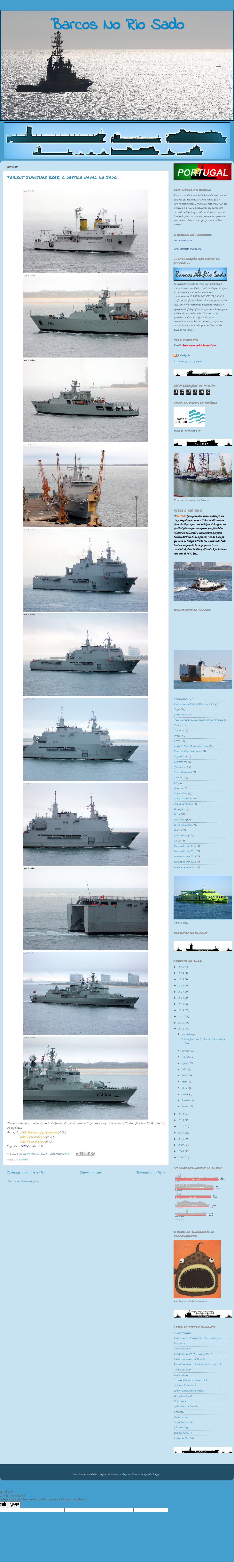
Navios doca (180, 793)
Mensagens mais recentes (26, 1172)
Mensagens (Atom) (30, 1181)
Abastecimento (182, 699)
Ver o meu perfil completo (187, 361)
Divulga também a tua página (187, 249)
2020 (181, 998)
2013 (181, 1120)
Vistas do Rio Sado (184, 1438)
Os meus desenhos (183, 804)
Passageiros (180, 809)
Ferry (177, 741)
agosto (186, 1063)
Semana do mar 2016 (185, 846)
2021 (181, 992)
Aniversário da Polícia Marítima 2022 (194, 704)
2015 (181, 1029)
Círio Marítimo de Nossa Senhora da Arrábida (198, 720)
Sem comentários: (60, 1154)
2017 (181, 1016)
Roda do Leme (181, 1417)
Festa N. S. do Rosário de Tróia (191, 746)
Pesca (177, 814)
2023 (181, 979)
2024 (181, 973)
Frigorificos (180, 756)
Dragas (177, 735)
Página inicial (90, 1172)
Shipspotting (181, 1427)
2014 (181, 1114)
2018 (181, 1010)
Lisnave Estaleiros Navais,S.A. (190, 1380)
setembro (187, 1057)
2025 (181, 967)
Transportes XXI (183, 1433)
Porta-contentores (183, 825)
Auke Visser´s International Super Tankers (197, 1338)
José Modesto (181, 1375)
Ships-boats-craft (183, 1422)
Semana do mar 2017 (185, 851)
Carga (177, 709)
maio (185, 1081)
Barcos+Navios (182, 1348)
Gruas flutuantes (183, 772)
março (185, 1094)
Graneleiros (180, 767)
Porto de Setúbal (182, 1396)
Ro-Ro (177, 840)
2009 (181, 1145)
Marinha (23, 1159)
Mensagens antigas (150, 1172)
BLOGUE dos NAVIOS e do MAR (193, 1354)
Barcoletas (179, 1343)
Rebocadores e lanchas (186, 1406)
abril (184, 1088)
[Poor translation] (14, 1504)
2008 (181, 1151)
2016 (181, 1023)
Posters (178, 830)
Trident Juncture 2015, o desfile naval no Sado (62, 177)
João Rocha (183, 355)
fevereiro (187, 1100)
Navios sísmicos (183, 798)
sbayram (126, 1474)
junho (185, 1075)
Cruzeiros (179, 730)
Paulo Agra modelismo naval (189, 1390)
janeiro (186, 1106)
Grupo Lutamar (182, 1369)
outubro (186, 1051)
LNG (176, 783)
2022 (181, 985)
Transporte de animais (185, 867)
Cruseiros (179, 725)
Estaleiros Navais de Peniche (189, 1359)
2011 (181, 1133)
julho (185, 1069)
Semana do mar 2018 (185, 856)
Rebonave (179, 1412)
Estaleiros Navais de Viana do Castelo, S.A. (197, 1364)
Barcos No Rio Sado (183, 240)
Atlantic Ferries (182, 1333)
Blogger (156, 1474)
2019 (181, 1004)
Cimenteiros (180, 714)
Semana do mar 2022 (185, 862)
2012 (181, 1126)
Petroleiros (179, 819)
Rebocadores (180, 835)
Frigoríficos (180, 762)
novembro (187, 1034)
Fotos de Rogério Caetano (188, 751)
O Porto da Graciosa (185, 1385)
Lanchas (178, 777)
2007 (181, 1157)
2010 (181, 1139)
